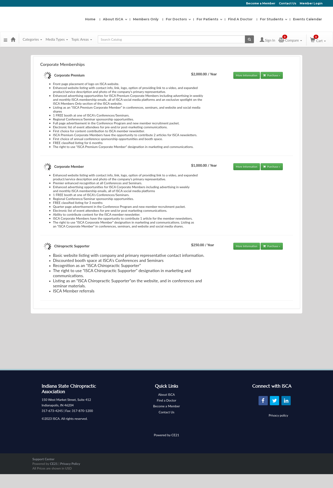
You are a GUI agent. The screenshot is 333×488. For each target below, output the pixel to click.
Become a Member (260, 3)
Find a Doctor (166, 400)
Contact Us (287, 3)
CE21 (54, 464)
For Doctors (177, 19)
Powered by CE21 (166, 435)
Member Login (311, 3)
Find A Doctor (240, 19)
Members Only (145, 19)
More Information (246, 75)
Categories (32, 39)
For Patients (209, 19)
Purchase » (271, 75)
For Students (273, 19)
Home (90, 19)
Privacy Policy (70, 464)
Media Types (57, 39)
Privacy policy (278, 415)
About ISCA (114, 19)
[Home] (13, 39)
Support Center (43, 459)
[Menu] (5, 39)
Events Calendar (307, 19)
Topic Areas (81, 39)
